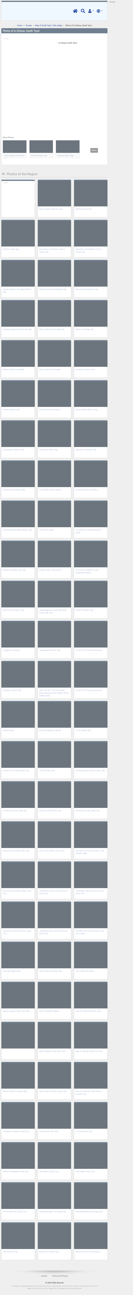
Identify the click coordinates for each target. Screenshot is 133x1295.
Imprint (44, 1276)
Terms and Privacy (60, 1276)
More (94, 150)
